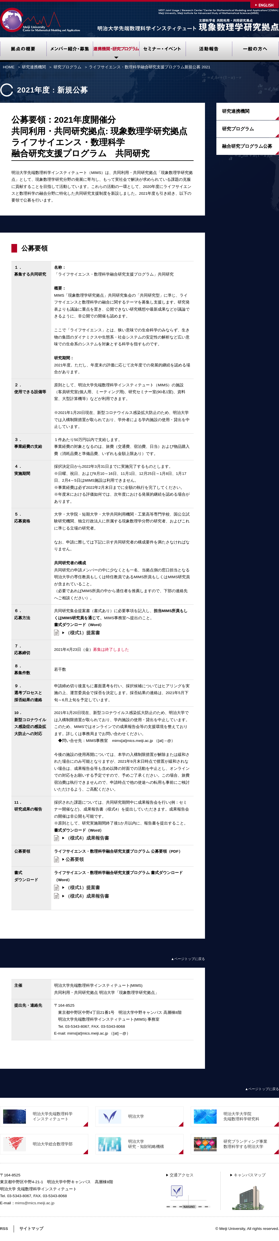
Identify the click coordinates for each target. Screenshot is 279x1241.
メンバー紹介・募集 (69, 49)
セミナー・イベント (162, 49)
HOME (9, 67)
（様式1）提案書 (82, 632)
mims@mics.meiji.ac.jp (34, 1203)
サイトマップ (31, 1228)
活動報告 (209, 49)
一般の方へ (255, 49)
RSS (4, 1228)
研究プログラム (67, 67)
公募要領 (74, 859)
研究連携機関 (116, 49)
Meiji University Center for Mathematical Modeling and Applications (40, 19)
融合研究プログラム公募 (247, 146)
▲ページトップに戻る (188, 959)
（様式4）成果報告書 (87, 837)
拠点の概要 (23, 49)
